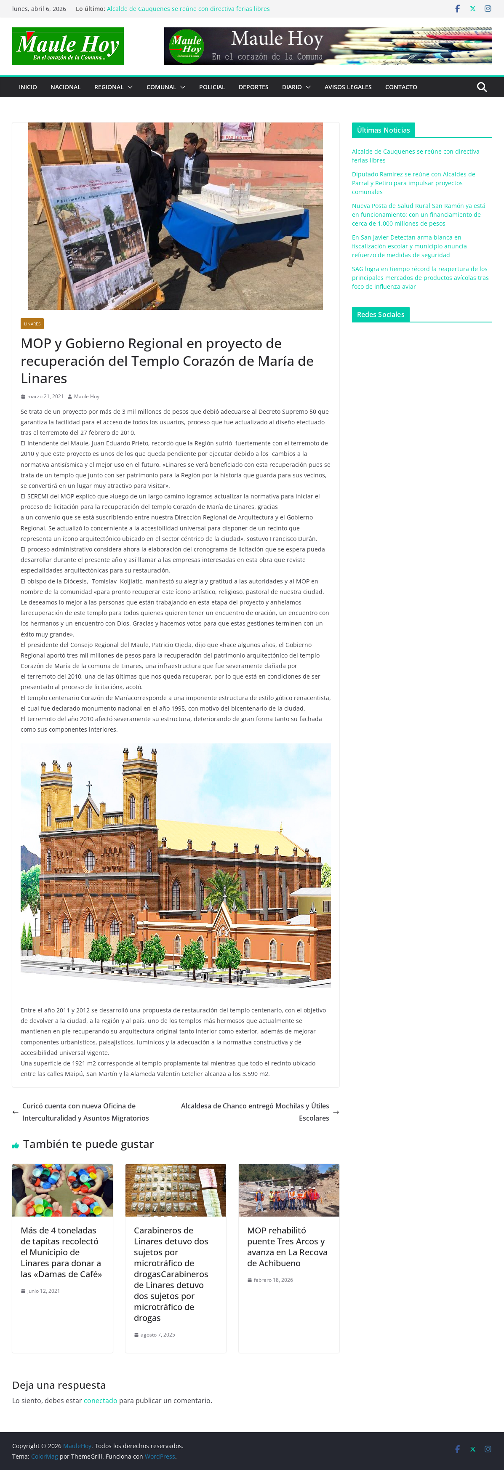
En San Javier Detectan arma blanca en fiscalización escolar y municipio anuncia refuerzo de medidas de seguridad (409, 246)
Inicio (28, 87)
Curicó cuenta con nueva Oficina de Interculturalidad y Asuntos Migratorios (80, 1112)
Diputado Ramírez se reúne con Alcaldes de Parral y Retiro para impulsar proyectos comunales (413, 183)
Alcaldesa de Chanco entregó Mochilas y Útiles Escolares (260, 1112)
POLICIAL (212, 87)
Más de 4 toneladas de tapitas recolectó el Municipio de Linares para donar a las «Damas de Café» (61, 1252)
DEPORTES (254, 87)
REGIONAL (109, 87)
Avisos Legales (348, 87)
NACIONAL (66, 87)
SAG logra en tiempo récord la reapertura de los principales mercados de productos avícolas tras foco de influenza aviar (420, 277)
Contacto (401, 87)
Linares (32, 324)
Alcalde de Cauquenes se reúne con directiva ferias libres (188, 9)
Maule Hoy (86, 396)
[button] (128, 87)
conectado (100, 1400)
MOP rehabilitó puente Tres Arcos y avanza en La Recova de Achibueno (287, 1247)
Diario (292, 87)
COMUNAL (161, 87)
